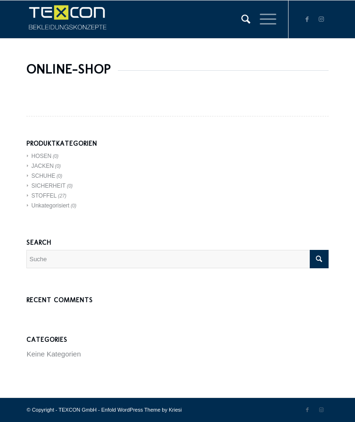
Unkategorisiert (50, 205)
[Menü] (263, 19)
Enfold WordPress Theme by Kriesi (141, 410)
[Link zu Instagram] (321, 19)
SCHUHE (43, 176)
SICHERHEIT (48, 185)
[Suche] (241, 19)
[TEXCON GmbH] (147, 19)
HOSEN (41, 156)
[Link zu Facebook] (307, 19)
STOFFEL (44, 195)
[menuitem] (241, 19)
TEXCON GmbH (77, 410)
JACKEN (42, 166)
